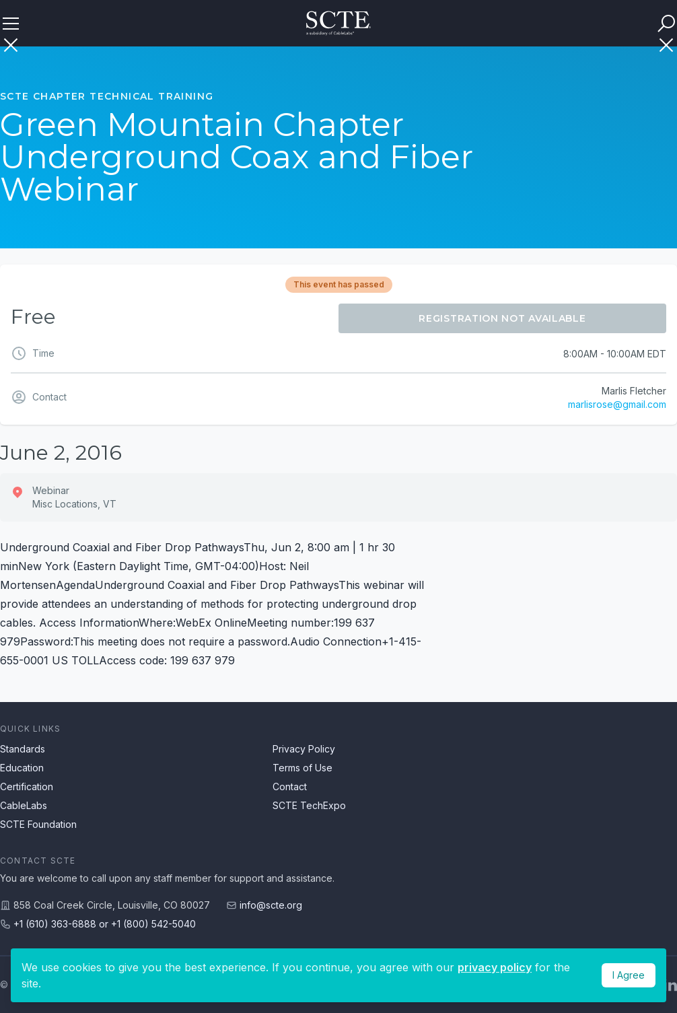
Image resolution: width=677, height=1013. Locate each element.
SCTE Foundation (38, 824)
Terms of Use (302, 767)
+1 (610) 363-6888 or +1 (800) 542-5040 (104, 924)
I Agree (628, 975)
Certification (26, 786)
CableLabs (23, 805)
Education (22, 767)
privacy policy (495, 967)
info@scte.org (271, 905)
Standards (22, 749)
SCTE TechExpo (309, 805)
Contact (290, 786)
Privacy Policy (304, 749)
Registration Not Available (502, 318)
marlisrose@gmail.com (617, 404)
